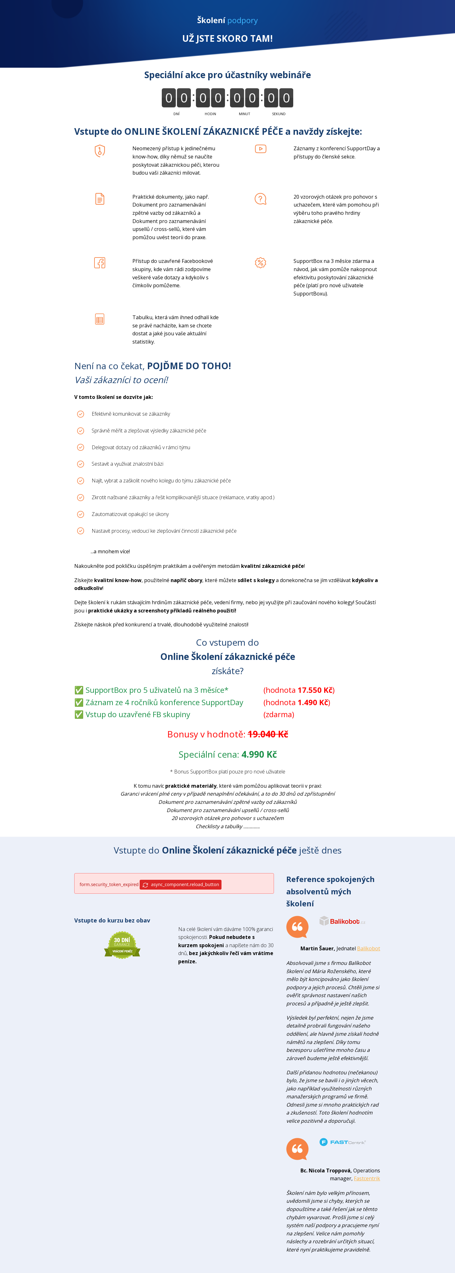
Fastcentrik (367, 1178)
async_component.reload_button (180, 884)
